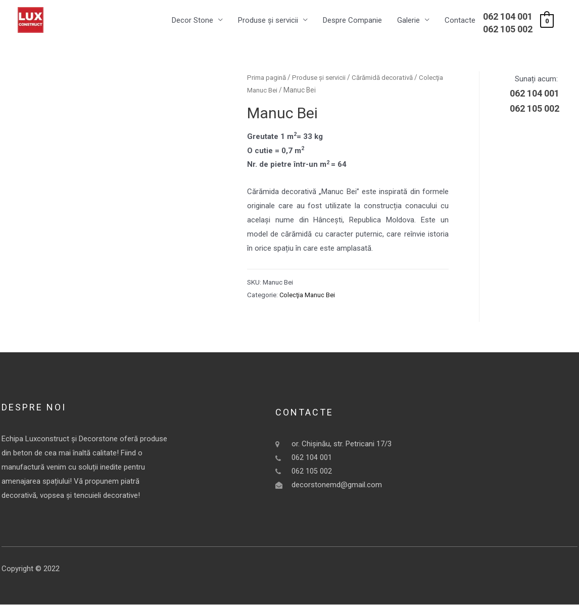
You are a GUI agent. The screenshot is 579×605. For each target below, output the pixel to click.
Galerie (408, 20)
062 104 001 (508, 17)
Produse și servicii (268, 20)
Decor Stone (192, 20)
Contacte (460, 20)
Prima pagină (267, 78)
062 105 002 (508, 29)
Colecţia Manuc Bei (317, 91)
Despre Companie (352, 20)
